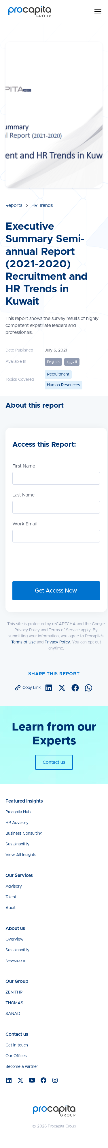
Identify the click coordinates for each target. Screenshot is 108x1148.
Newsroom (15, 961)
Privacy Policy (57, 642)
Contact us (54, 762)
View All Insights (20, 855)
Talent (10, 897)
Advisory (13, 886)
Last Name (23, 495)
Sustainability (17, 844)
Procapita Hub (18, 812)
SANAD (12, 1014)
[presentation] (56, 560)
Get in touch (16, 1045)
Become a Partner (21, 1067)
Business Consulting (23, 833)
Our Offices (16, 1056)
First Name (23, 466)
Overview (14, 939)
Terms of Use (23, 642)
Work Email (24, 524)
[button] (97, 12)
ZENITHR (13, 992)
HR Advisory (17, 823)
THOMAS (14, 1003)
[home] (28, 11)
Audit (10, 908)
